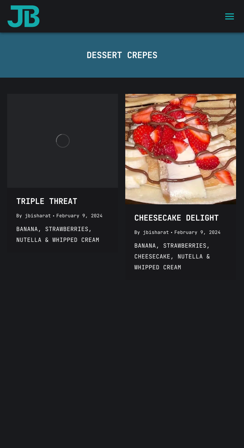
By (33, 216)
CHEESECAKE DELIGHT (176, 218)
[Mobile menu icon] (229, 16)
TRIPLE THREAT (46, 201)
